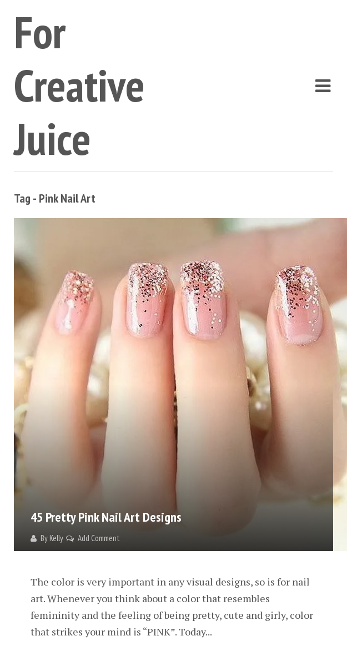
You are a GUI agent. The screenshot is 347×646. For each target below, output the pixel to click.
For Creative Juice (79, 85)
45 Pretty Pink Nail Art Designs (106, 517)
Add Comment (99, 538)
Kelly (56, 538)
